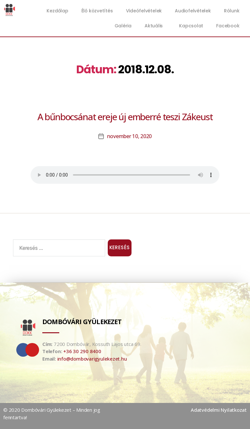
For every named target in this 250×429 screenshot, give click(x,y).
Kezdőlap (57, 10)
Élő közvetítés (97, 10)
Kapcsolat (191, 25)
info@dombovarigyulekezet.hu (92, 358)
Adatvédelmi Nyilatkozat (219, 410)
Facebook (227, 25)
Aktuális (155, 25)
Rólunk (232, 10)
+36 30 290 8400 (82, 351)
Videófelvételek (144, 10)
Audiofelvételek (193, 10)
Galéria (123, 25)
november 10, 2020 (129, 136)
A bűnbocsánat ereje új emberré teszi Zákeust (125, 116)
